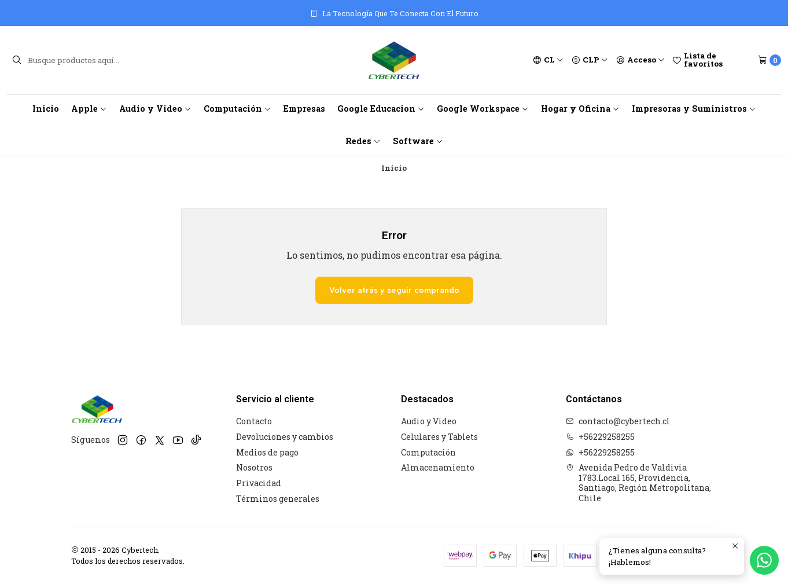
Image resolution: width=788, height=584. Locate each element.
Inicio (45, 108)
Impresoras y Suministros (694, 108)
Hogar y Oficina (580, 108)
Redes (363, 140)
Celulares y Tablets (439, 436)
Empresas (304, 108)
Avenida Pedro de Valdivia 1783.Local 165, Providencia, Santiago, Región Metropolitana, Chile (638, 483)
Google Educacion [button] (381, 108)
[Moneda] (590, 60)
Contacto (254, 421)
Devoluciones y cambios (284, 436)
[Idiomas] (548, 60)
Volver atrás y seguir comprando (394, 290)
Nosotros (254, 467)
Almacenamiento (437, 467)
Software (418, 140)
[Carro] (769, 60)
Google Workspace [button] (483, 108)
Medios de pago (267, 452)
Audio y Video (155, 108)
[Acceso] (640, 60)
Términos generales (277, 498)
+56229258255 (600, 436)
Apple (89, 108)
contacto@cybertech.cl (618, 421)
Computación (237, 108)
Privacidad (258, 483)
